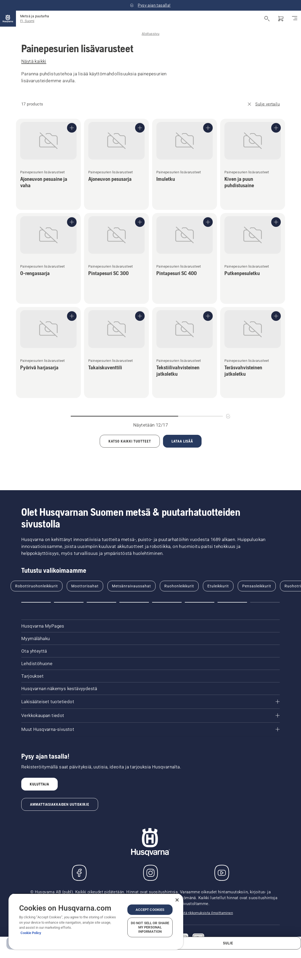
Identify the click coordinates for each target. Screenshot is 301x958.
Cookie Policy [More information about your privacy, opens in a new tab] (30, 933)
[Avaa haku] (267, 18)
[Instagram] (150, 873)
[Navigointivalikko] (294, 18)
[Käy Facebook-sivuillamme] (79, 873)
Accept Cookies (150, 910)
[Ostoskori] (280, 18)
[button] (36, 602)
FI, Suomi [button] (27, 21)
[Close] (177, 900)
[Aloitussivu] (8, 19)
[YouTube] (222, 873)
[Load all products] (130, 441)
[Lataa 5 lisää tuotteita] (182, 441)
